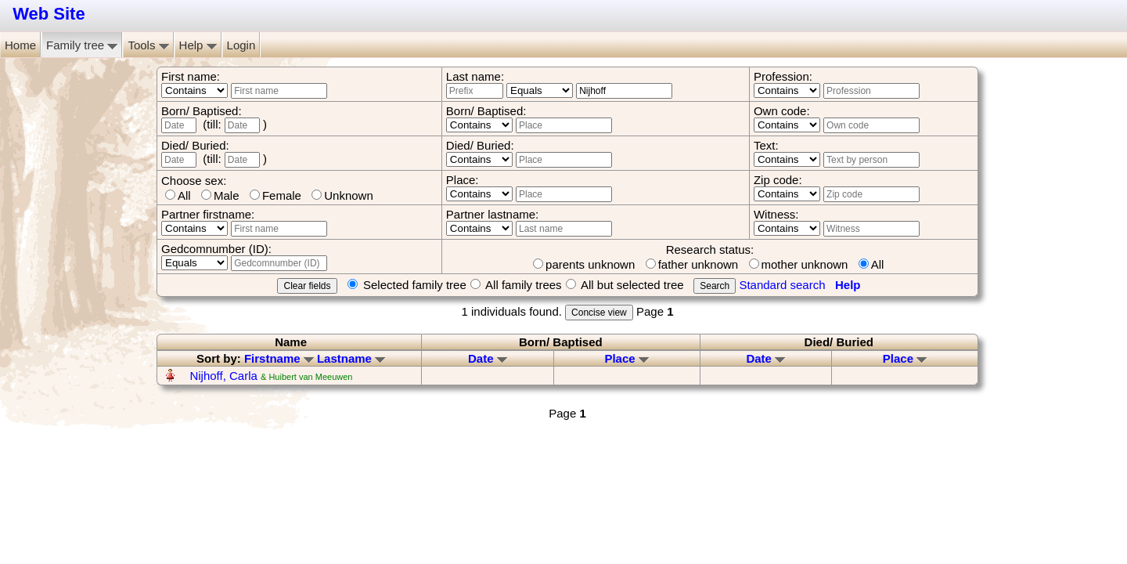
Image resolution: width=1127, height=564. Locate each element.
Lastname (351, 358)
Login (241, 45)
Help (198, 45)
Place (626, 358)
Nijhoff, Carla (223, 375)
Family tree (81, 45)
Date (487, 358)
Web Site (49, 14)
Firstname (279, 358)
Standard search (782, 284)
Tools (148, 45)
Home (20, 45)
